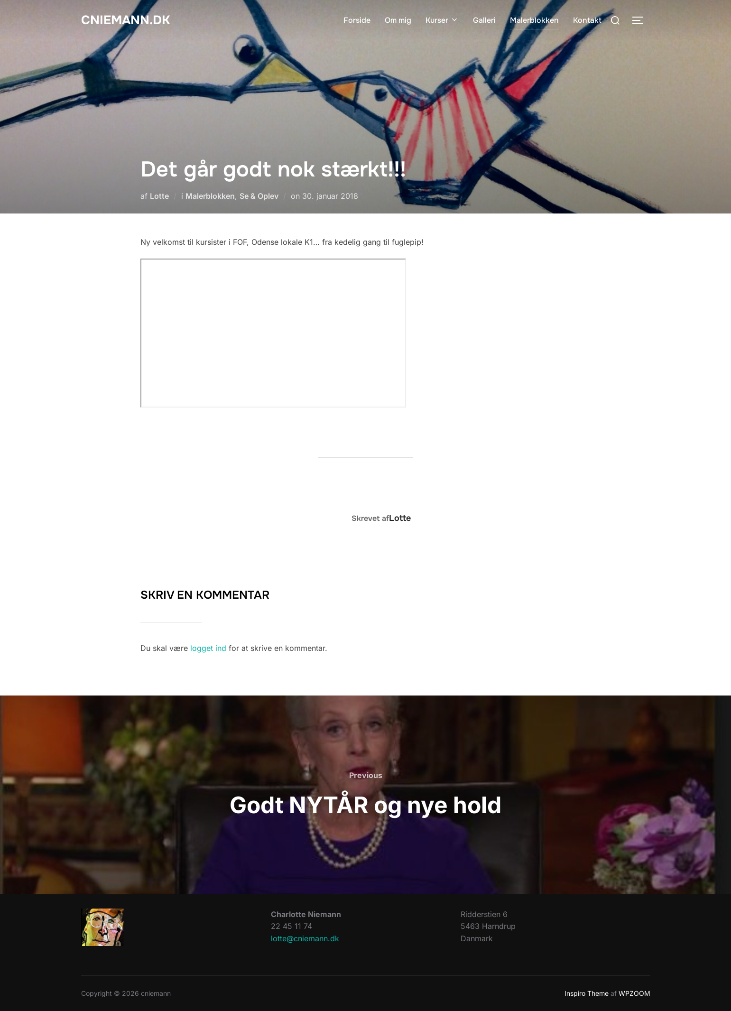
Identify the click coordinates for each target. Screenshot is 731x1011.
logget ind (208, 648)
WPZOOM (634, 993)
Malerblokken (534, 20)
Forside (356, 20)
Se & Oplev (259, 196)
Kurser (442, 20)
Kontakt (587, 20)
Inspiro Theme (586, 993)
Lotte (159, 196)
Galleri (484, 20)
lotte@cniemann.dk (305, 938)
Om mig (398, 20)
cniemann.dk (125, 20)
